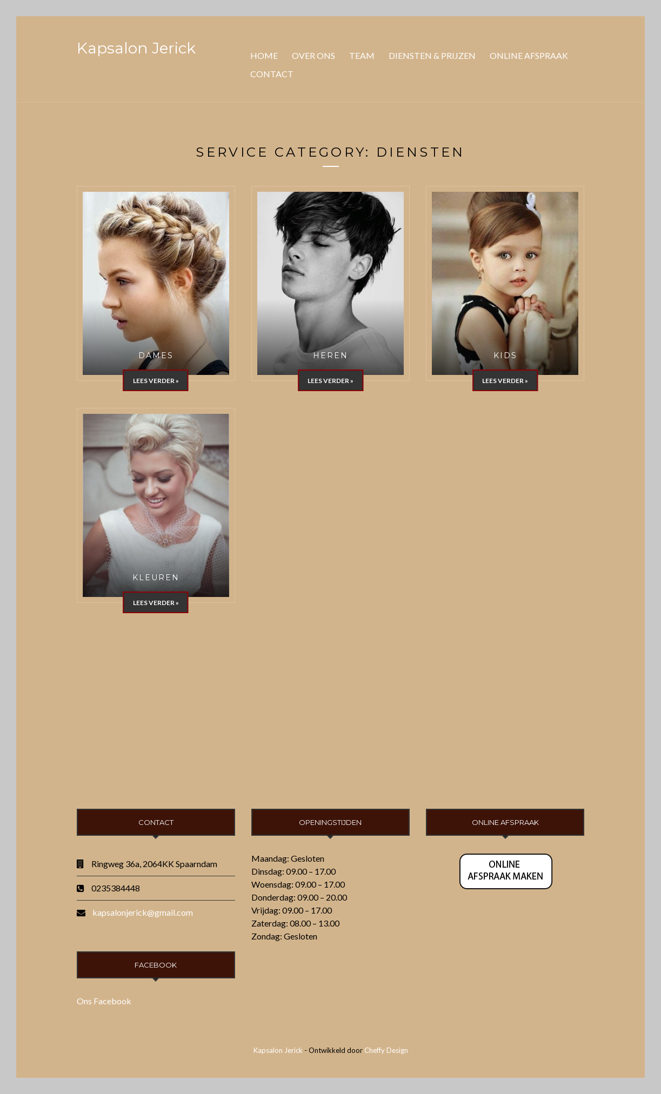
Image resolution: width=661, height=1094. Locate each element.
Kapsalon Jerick (136, 48)
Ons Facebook (104, 1001)
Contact (271, 74)
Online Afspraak (529, 55)
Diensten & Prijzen (432, 55)
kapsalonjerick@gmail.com (142, 912)
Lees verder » (156, 381)
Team (362, 55)
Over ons (313, 55)
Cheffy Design (386, 1050)
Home (264, 55)
